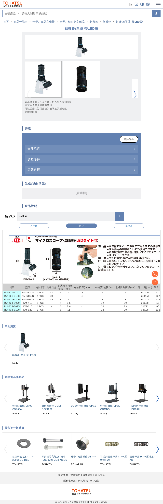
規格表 (129, 225)
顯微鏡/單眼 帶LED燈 (129, 21)
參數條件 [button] (33, 159)
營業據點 (75, 475)
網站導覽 (83, 480)
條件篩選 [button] (33, 148)
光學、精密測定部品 (72, 21)
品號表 (23, 216)
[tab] (81, 149)
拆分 (81, 225)
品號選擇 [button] (33, 169)
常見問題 (100, 475)
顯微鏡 (94, 21)
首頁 (6, 21)
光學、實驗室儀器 (43, 21)
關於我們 (63, 475)
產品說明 (10, 216)
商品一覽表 (21, 21)
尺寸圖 (34, 225)
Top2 (154, 274)
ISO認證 (95, 480)
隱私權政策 (69, 480)
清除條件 (129, 139)
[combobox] (86, 13)
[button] (135, 95)
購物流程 (88, 475)
